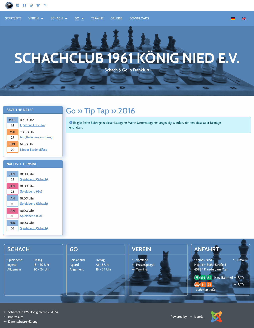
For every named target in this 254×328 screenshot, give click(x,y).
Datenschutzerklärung (23, 321)
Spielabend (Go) (31, 191)
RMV (241, 277)
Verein (33, 18)
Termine (97, 18)
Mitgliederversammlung (36, 137)
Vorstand (142, 260)
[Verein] (41, 18)
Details (242, 260)
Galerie (116, 18)
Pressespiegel (145, 265)
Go (77, 18)
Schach (57, 18)
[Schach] (65, 18)
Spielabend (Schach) (34, 179)
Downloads (139, 18)
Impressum (15, 317)
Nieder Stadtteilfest (33, 150)
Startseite (13, 18)
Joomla (198, 316)
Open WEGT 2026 (32, 125)
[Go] (81, 18)
